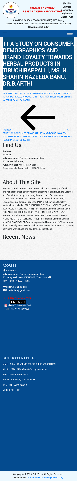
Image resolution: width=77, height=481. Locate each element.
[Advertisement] (24, 333)
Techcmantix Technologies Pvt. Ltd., (45, 477)
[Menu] (70, 33)
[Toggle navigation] (5, 33)
